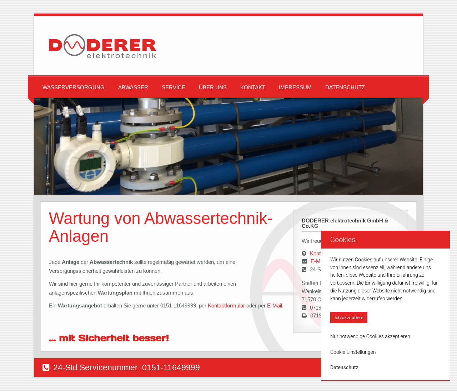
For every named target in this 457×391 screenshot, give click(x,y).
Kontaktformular (227, 305)
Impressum (295, 87)
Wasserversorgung (73, 87)
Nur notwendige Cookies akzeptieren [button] (370, 336)
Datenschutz (345, 87)
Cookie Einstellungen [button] (353, 352)
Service (173, 87)
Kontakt (252, 87)
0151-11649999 (171, 367)
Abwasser (133, 87)
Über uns (213, 87)
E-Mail (274, 305)
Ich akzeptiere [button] (349, 317)
